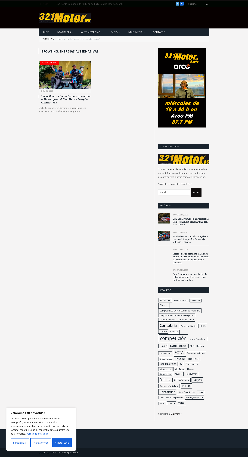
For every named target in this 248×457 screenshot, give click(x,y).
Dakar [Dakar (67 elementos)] (163, 346)
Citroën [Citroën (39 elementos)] (163, 331)
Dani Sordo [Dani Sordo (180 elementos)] (178, 346)
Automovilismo (90, 32)
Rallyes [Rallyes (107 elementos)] (197, 380)
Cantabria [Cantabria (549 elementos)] (168, 325)
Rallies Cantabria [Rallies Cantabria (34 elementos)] (181, 380)
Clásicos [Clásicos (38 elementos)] (174, 331)
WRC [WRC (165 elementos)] (181, 403)
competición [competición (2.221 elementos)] (173, 338)
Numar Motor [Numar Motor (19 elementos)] (165, 374)
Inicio (46, 32)
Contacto (159, 32)
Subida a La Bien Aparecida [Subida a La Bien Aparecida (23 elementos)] (171, 397)
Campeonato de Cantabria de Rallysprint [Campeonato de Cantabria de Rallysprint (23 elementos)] (177, 315)
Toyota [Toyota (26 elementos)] (171, 403)
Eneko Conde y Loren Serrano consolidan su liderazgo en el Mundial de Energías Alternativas (66, 99)
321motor (176, 413)
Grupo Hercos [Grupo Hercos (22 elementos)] (166, 359)
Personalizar (20, 442)
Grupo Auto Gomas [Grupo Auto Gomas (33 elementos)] (196, 353)
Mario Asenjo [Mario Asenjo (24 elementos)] (192, 364)
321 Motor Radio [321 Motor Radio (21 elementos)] (181, 300)
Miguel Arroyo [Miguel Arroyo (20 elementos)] (165, 369)
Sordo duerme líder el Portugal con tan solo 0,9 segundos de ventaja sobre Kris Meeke (190, 239)
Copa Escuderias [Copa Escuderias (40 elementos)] (198, 339)
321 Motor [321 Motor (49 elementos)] (165, 300)
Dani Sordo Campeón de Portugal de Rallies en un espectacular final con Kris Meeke (91, 4)
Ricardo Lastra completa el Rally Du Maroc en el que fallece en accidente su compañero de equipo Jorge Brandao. (191, 258)
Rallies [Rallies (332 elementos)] (165, 379)
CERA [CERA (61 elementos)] (203, 325)
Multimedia (135, 32)
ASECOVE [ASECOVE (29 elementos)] (196, 300)
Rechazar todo (41, 442)
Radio (114, 32)
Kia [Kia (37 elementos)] (181, 364)
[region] (41, 429)
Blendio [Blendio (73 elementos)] (164, 305)
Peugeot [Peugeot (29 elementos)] (178, 374)
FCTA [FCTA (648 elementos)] (178, 352)
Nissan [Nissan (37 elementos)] (190, 368)
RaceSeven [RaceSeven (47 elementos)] (191, 373)
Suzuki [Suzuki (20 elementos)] (162, 403)
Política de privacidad (37, 433)
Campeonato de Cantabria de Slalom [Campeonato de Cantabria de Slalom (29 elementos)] (177, 319)
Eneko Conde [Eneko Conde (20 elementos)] (165, 353)
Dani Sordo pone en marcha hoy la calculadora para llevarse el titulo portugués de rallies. (190, 277)
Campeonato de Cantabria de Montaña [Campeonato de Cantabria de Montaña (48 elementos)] (180, 310)
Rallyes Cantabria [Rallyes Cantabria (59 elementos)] (169, 386)
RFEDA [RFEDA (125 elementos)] (186, 386)
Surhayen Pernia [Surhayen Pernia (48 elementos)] (194, 397)
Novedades (64, 32)
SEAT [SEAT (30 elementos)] (200, 392)
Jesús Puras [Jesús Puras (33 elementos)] (194, 358)
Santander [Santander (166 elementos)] (167, 392)
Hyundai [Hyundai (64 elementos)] (180, 358)
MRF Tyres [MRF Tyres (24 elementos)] (179, 369)
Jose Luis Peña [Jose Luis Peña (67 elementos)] (168, 364)
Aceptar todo (62, 442)
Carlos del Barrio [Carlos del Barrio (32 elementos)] (188, 326)
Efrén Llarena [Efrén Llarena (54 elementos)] (197, 346)
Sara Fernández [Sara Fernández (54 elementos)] (186, 392)
